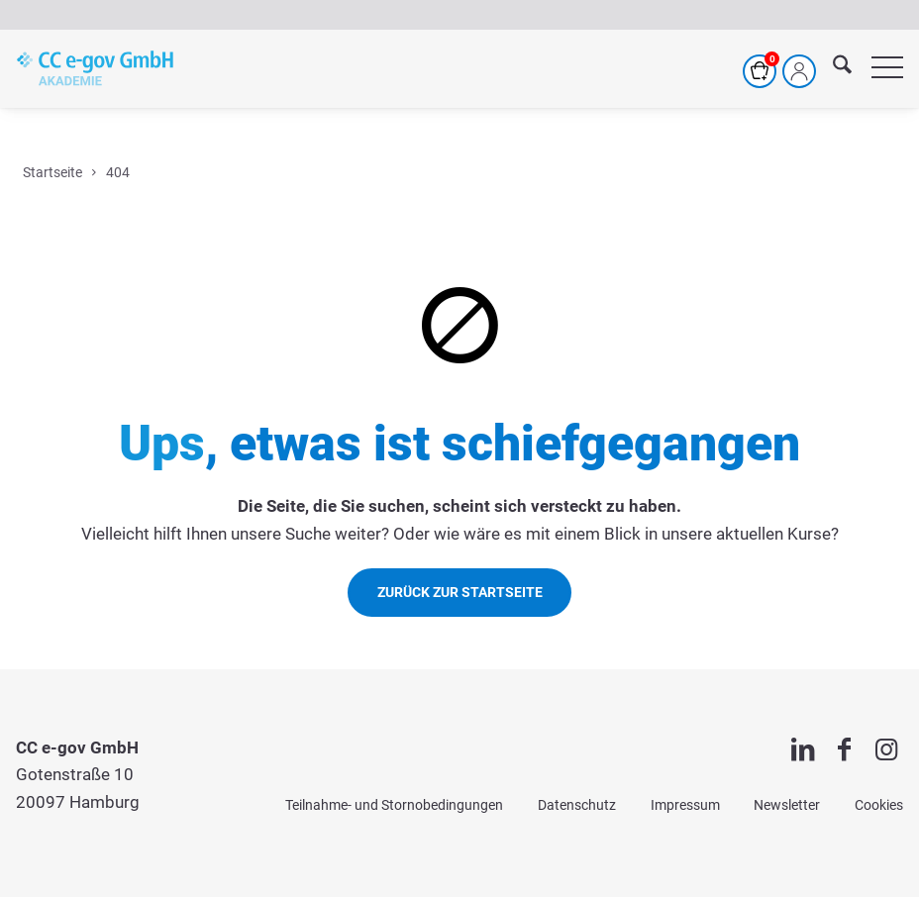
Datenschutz (577, 805)
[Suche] (832, 68)
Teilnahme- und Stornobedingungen (394, 805)
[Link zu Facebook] (844, 749)
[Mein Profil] (799, 71)
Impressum (685, 805)
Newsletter (787, 805)
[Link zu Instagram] (886, 749)
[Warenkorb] (759, 71)
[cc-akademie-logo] (95, 68)
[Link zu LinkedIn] (802, 749)
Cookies (879, 805)
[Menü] (877, 68)
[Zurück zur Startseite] (460, 592)
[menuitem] (832, 68)
